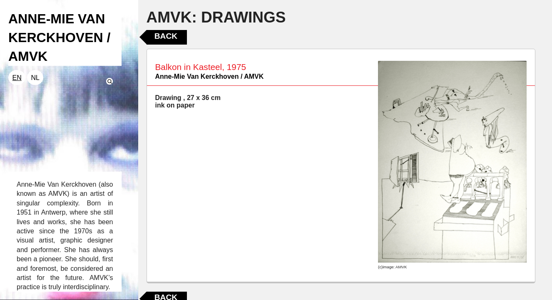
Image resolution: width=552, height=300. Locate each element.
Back (165, 36)
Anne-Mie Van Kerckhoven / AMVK (209, 76)
